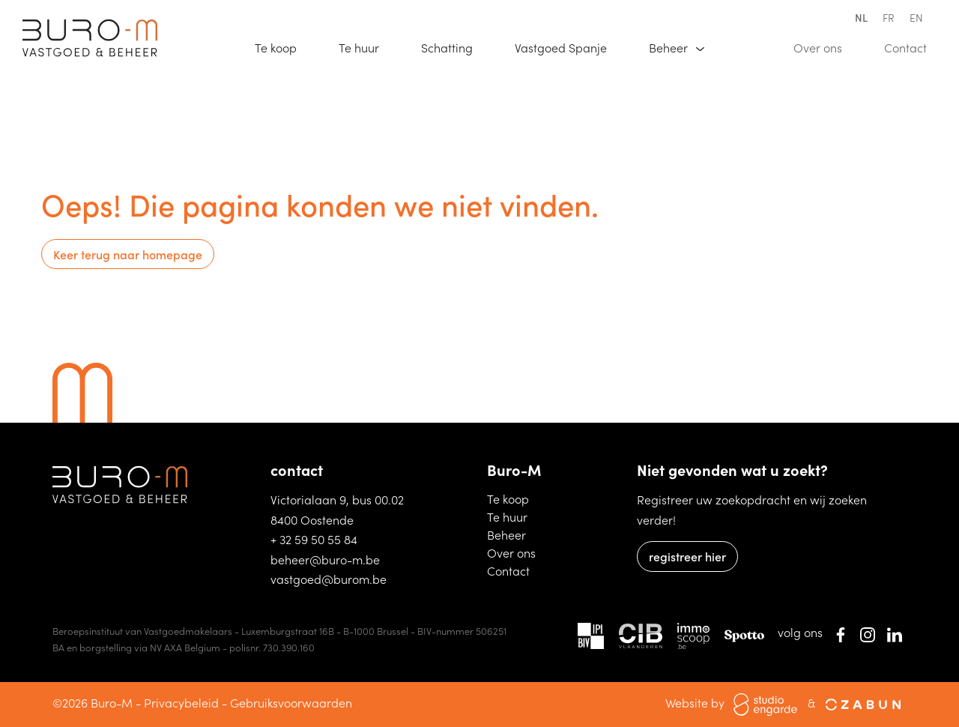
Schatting (453, 46)
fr (889, 17)
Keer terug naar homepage (127, 254)
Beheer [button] (670, 47)
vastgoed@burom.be (328, 578)
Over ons (824, 46)
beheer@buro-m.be (325, 559)
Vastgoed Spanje (567, 46)
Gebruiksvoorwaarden (291, 702)
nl (861, 17)
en (916, 17)
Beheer (514, 534)
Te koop (282, 46)
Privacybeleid (181, 702)
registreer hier (687, 556)
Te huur (366, 46)
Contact (912, 46)
